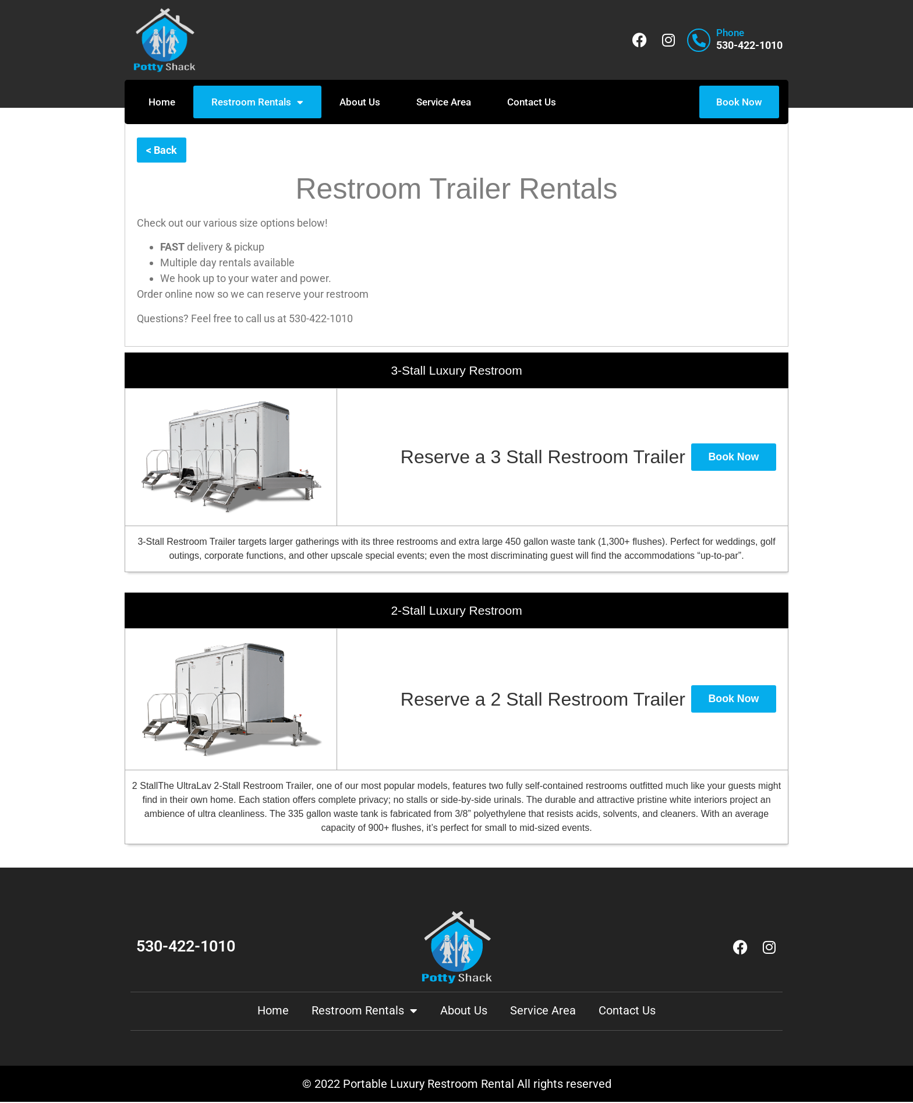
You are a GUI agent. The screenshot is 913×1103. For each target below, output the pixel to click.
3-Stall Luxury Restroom (456, 371)
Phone (730, 32)
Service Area (443, 102)
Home (161, 102)
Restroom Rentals (257, 102)
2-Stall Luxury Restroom (456, 611)
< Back (161, 151)
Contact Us (531, 102)
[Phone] (698, 40)
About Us (359, 102)
